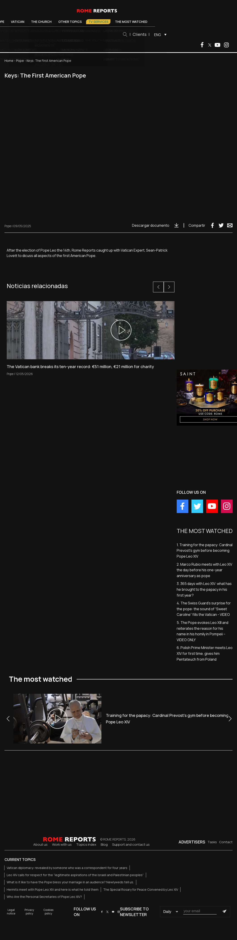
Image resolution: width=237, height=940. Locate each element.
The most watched (154, 21)
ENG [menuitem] (180, 34)
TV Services (121, 21)
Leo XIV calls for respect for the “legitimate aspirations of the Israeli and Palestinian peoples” (75, 875)
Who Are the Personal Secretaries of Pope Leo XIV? (44, 897)
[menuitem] (182, 34)
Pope (23, 21)
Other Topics (93, 21)
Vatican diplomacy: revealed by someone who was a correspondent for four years (67, 868)
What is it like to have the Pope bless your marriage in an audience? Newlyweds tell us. (70, 882)
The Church (64, 21)
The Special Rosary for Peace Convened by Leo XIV (140, 889)
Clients (163, 34)
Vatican (40, 21)
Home (8, 60)
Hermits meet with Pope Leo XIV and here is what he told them (53, 889)
